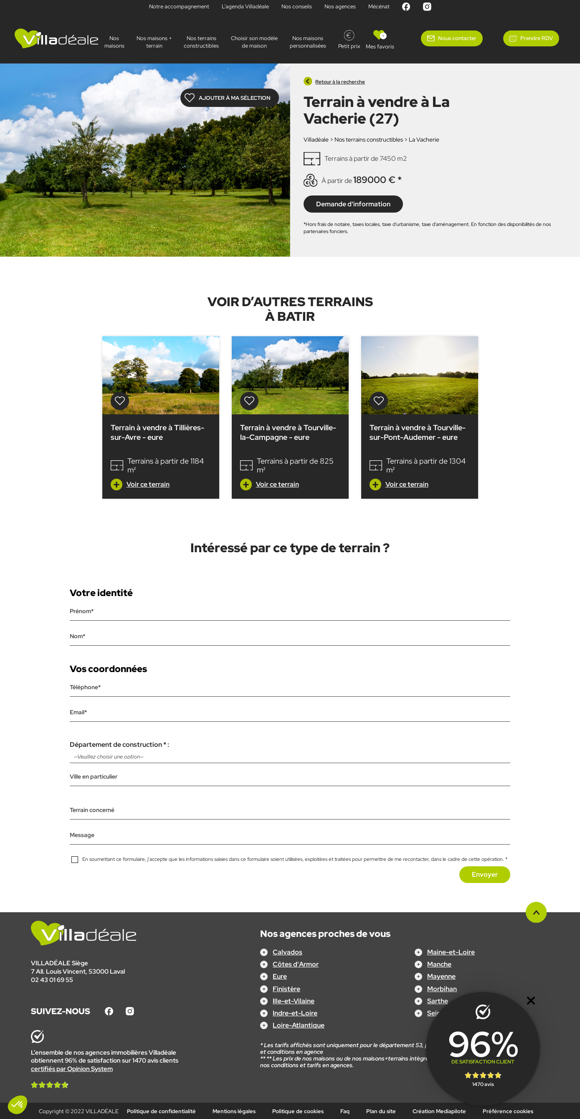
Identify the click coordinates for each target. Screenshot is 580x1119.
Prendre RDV (536, 38)
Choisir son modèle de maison (254, 42)
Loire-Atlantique (298, 1025)
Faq (345, 1110)
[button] (18, 1105)
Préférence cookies (508, 1110)
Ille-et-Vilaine (293, 1000)
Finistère (286, 988)
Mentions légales (234, 1110)
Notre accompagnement (179, 6)
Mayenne (441, 976)
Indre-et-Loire (295, 1013)
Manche (439, 964)
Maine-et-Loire (451, 952)
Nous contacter (457, 38)
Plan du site (381, 1110)
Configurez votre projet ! (290, 1107)
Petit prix (349, 46)
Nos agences (340, 6)
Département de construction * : (290, 751)
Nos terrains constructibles (201, 42)
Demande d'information (353, 203)
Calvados (287, 952)
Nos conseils (296, 6)
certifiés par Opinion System (72, 1068)
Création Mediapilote (439, 1110)
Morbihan (442, 988)
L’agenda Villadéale (245, 6)
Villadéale (316, 139)
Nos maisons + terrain (154, 42)
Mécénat (379, 6)
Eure (280, 976)
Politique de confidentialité (161, 1110)
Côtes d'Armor (296, 964)
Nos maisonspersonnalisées (308, 42)
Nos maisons (114, 42)
